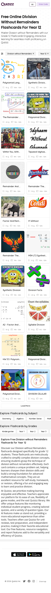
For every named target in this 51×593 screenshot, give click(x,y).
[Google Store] (34, 554)
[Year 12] (44, 54)
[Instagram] (33, 581)
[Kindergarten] (8, 431)
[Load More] (25, 406)
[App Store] (18, 554)
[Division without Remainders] (20, 54)
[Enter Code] (43, 4)
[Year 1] (21, 431)
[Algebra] (20, 419)
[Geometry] (6, 419)
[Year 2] (33, 431)
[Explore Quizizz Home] (7, 4)
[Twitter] (24, 581)
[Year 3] (44, 431)
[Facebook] (29, 581)
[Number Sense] (35, 419)
